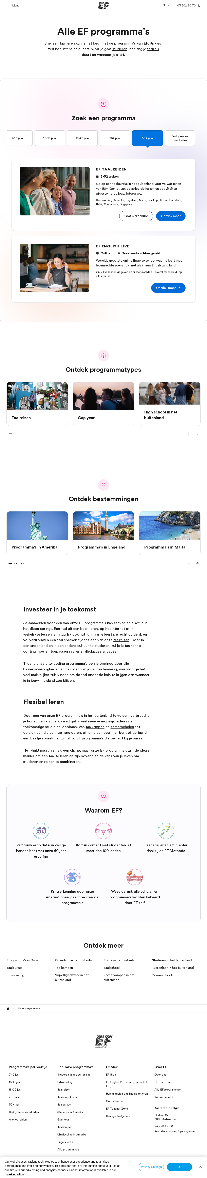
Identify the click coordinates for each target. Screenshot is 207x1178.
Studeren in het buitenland (74, 1074)
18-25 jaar (82, 138)
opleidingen (32, 733)
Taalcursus (64, 1104)
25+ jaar (114, 138)
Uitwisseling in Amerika (72, 1134)
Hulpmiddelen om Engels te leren (127, 1093)
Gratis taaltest (115, 1101)
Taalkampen (64, 1127)
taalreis (153, 49)
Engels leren (65, 1142)
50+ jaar (147, 138)
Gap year (63, 1119)
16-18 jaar (49, 138)
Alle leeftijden (18, 1119)
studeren (119, 49)
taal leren (67, 43)
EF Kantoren (162, 1082)
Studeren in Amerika (70, 1112)
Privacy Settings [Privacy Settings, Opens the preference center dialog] (151, 1166)
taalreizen (121, 640)
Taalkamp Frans (67, 1097)
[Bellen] (188, 5)
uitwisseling (55, 663)
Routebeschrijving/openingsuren (174, 1131)
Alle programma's (68, 1149)
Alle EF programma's (167, 1089)
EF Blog (111, 1074)
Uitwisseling (65, 1082)
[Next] (197, 434)
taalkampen (95, 727)
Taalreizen (63, 1089)
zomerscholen (122, 727)
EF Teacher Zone (117, 1108)
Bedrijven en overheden (180, 138)
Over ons (160, 1074)
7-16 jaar (17, 138)
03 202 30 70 (163, 1125)
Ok (179, 1166)
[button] (13, 5)
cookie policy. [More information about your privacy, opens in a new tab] (15, 1174)
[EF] (103, 5)
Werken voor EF (164, 1097)
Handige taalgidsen (118, 1116)
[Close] (200, 1166)
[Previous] (189, 434)
